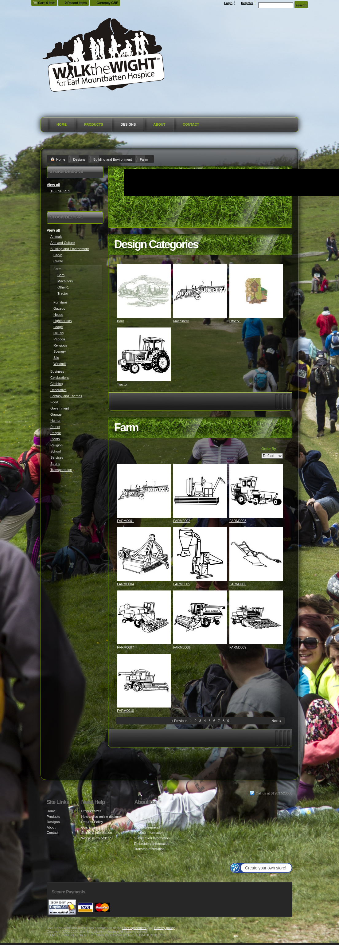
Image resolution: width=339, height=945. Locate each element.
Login (228, 3)
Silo (56, 357)
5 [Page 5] (209, 721)
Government (59, 408)
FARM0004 (125, 584)
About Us (141, 811)
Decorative (58, 390)
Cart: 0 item (46, 3)
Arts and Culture (62, 243)
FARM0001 (125, 521)
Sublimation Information (152, 838)
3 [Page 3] (200, 721)
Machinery (181, 321)
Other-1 (235, 321)
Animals (56, 236)
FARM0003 (237, 521)
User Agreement (146, 827)
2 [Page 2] (196, 721)
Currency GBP (107, 3)
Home (61, 124)
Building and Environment (112, 159)
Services (56, 457)
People (55, 433)
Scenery (59, 351)
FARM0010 (125, 710)
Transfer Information (149, 849)
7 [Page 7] (219, 721)
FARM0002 (181, 521)
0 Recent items (76, 3)
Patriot (55, 427)
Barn (120, 321)
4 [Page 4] (205, 721)
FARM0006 (237, 584)
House (58, 314)
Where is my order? (96, 838)
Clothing (56, 384)
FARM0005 (181, 584)
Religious (60, 345)
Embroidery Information (151, 843)
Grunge (56, 414)
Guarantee (89, 827)
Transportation (61, 470)
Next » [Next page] (276, 721)
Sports (55, 463)
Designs (128, 124)
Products (93, 124)
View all (53, 185)
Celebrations (59, 377)
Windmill (59, 364)
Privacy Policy (144, 822)
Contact (191, 124)
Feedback (141, 816)
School (55, 451)
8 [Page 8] (223, 721)
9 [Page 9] (228, 721)
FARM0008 (181, 647)
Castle (58, 261)
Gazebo (59, 308)
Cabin (57, 255)
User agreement (134, 928)
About (159, 124)
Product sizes (91, 811)
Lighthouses (62, 321)
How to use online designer (101, 816)
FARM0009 (237, 647)
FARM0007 (125, 647)
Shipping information (96, 832)
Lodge (58, 327)
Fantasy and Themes (66, 396)
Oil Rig (58, 333)
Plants (55, 439)
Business (57, 371)
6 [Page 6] (214, 721)
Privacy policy (164, 928)
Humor (55, 420)
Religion (56, 445)
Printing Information (148, 832)
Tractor (122, 384)
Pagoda (59, 339)
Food (54, 402)
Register (247, 3)
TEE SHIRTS (60, 191)
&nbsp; (144, 291)
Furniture (60, 302)
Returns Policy (92, 822)
